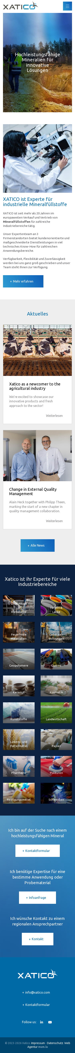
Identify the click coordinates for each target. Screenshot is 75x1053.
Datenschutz (55, 1043)
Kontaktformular (37, 851)
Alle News (38, 545)
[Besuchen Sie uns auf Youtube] (50, 1022)
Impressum (38, 1043)
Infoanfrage (37, 897)
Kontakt (37, 939)
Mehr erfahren (23, 281)
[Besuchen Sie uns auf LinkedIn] (41, 1022)
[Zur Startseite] (20, 5)
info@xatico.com (37, 992)
